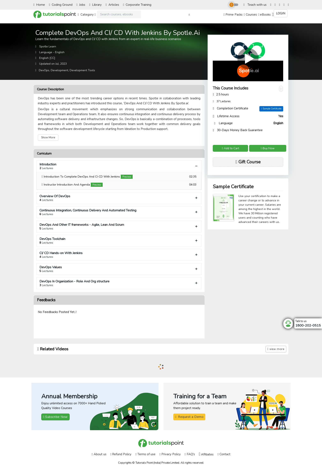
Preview (126, 176)
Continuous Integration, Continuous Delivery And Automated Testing (119, 212)
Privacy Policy (170, 454)
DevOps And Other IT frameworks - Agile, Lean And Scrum (119, 226)
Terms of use (145, 454)
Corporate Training (137, 5)
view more (276, 349)
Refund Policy (120, 454)
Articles (112, 5)
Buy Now (268, 148)
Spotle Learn (47, 46)
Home (39, 5)
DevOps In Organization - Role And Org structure (119, 283)
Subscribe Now (55, 417)
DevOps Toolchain (119, 241)
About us (99, 454)
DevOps (44, 70)
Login (280, 13)
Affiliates (206, 454)
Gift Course (248, 162)
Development (59, 70)
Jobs (80, 5)
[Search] (119, 14)
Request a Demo (189, 417)
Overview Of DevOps (119, 198)
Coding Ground (60, 5)
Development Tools (82, 70)
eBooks (264, 15)
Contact (223, 454)
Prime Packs (232, 15)
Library (95, 5)
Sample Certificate (271, 108)
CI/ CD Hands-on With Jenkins (119, 255)
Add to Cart (230, 148)
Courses (250, 15)
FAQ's (190, 454)
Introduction (119, 166)
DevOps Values (119, 269)
